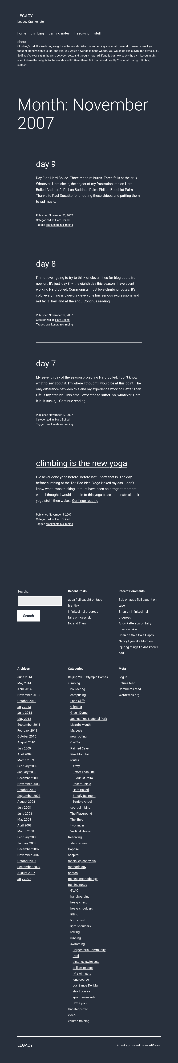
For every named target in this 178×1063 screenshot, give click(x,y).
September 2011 (28, 724)
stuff (98, 33)
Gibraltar (76, 707)
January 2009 (26, 772)
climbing (37, 33)
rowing (75, 932)
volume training (78, 1021)
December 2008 (28, 778)
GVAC (74, 890)
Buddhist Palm (83, 778)
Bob (121, 599)
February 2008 (27, 837)
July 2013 (24, 707)
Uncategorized (78, 1009)
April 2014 (24, 689)
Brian (122, 611)
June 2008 (24, 813)
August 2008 (26, 801)
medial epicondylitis (82, 861)
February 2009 (27, 766)
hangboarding (80, 896)
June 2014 (24, 677)
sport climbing (80, 807)
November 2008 (28, 784)
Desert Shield (82, 784)
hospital (73, 855)
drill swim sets (83, 968)
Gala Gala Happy (142, 635)
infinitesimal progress (83, 611)
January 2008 (26, 843)
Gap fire (73, 849)
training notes (59, 33)
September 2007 (28, 867)
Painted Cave (79, 748)
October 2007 (26, 861)
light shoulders (80, 926)
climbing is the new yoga (81, 463)
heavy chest (78, 902)
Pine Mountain (80, 754)
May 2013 (24, 719)
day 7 (46, 363)
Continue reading (97, 301)
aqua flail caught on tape (85, 599)
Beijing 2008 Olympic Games (88, 677)
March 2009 (25, 760)
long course (81, 979)
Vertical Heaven (81, 831)
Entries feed (127, 683)
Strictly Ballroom (84, 796)
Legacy (25, 15)
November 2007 (28, 855)
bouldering (77, 689)
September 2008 (28, 796)
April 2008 (24, 825)
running (75, 938)
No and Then (77, 623)
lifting (74, 914)
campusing (78, 695)
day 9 (46, 164)
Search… (23, 591)
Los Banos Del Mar (86, 985)
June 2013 (24, 712)
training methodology (83, 879)
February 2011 (27, 730)
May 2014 (24, 683)
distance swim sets (86, 961)
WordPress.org (129, 695)
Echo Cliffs (77, 701)
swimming (77, 944)
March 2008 (25, 831)
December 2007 (28, 849)
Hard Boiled (62, 220)
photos (73, 873)
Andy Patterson (129, 623)
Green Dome (79, 712)
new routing (78, 736)
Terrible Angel (82, 801)
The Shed (76, 819)
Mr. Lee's (76, 730)
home (21, 33)
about (89, 53)
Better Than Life (84, 772)
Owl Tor (75, 742)
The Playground (81, 813)
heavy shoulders (81, 908)
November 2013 (28, 695)
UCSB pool (80, 1003)
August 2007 (26, 873)
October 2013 (26, 701)
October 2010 (26, 736)
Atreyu (77, 766)
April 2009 (24, 754)
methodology (77, 867)
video (71, 1015)
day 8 (46, 264)
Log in (123, 677)
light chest (77, 920)
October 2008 (26, 790)
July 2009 (24, 748)
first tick (73, 605)
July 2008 (24, 807)
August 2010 (26, 742)
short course (81, 991)
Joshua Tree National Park (88, 719)
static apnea (78, 843)
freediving (82, 33)
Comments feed (130, 689)
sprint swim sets (84, 997)
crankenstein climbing (59, 224)
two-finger (77, 825)
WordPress (152, 1045)
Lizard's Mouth (80, 724)
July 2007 (24, 879)
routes (74, 760)
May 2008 (24, 819)
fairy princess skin (80, 617)
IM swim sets (82, 973)
